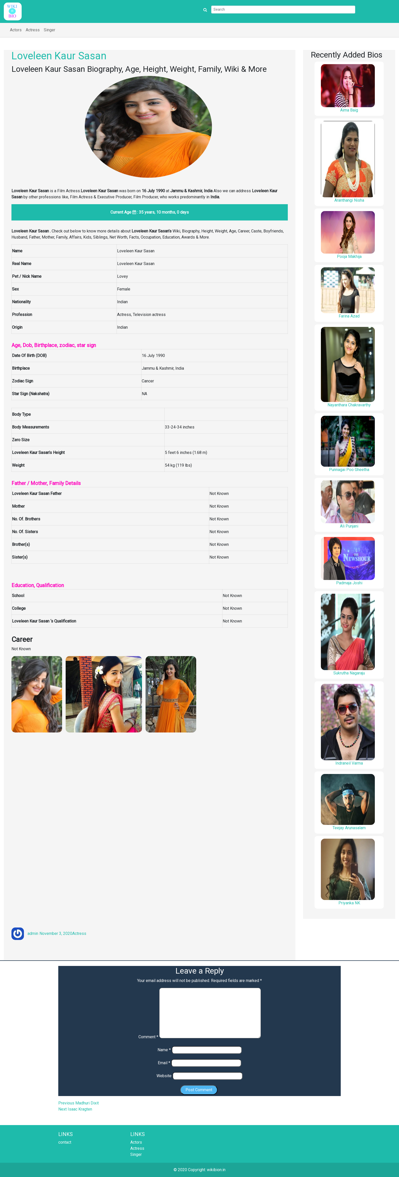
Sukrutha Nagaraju (349, 673)
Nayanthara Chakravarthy (349, 405)
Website (164, 1075)
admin (32, 933)
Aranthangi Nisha (349, 200)
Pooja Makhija (349, 256)
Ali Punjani (349, 526)
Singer (49, 29)
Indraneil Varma (349, 763)
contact (64, 1142)
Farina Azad (349, 316)
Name (164, 1049)
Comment (148, 1036)
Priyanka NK (349, 903)
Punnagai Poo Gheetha (349, 469)
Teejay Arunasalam (349, 827)
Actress (33, 29)
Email (164, 1062)
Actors (16, 29)
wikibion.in (216, 1169)
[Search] (283, 9)
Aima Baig (349, 110)
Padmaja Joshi (349, 582)
